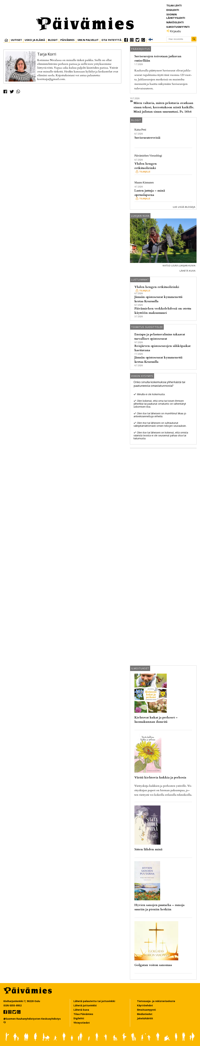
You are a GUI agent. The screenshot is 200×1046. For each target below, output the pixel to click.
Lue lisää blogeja (184, 206)
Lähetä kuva (188, 270)
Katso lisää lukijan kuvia (179, 265)
